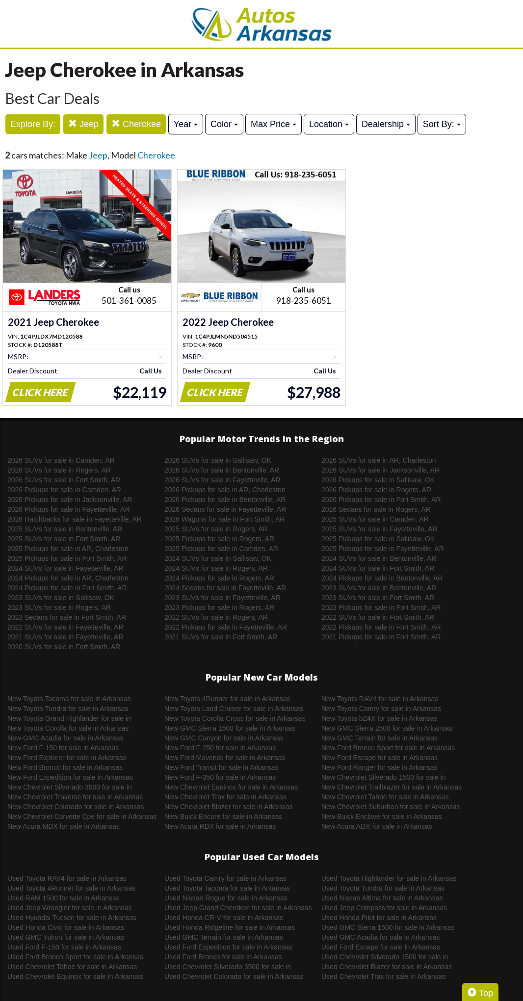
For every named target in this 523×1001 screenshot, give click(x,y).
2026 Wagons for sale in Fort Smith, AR (224, 519)
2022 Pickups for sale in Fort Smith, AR (381, 627)
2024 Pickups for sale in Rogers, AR (219, 578)
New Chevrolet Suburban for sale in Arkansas (390, 807)
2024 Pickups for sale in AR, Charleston (68, 578)
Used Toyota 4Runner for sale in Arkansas (71, 888)
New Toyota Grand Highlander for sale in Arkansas (69, 718)
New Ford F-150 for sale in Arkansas (63, 748)
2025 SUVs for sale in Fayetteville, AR (379, 529)
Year (186, 124)
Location (329, 124)
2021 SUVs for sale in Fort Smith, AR (220, 637)
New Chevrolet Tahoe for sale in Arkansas (385, 797)
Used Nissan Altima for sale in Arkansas (382, 898)
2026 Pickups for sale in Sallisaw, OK (378, 480)
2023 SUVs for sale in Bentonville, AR (378, 588)
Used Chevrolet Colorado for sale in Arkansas (233, 976)
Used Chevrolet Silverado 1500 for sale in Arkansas (384, 957)
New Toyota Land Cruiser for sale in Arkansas (233, 708)
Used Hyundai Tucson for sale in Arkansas (71, 918)
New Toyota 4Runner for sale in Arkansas (227, 699)
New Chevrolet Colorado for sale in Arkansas (75, 807)
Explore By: (32, 124)
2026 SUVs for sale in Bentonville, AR (221, 470)
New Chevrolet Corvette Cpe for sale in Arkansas (82, 816)
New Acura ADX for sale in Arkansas (376, 826)
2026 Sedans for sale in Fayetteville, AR (225, 509)
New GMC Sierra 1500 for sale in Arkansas (229, 728)
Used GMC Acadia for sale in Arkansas (380, 937)
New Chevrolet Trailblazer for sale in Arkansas (391, 787)
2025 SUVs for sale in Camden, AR (375, 519)
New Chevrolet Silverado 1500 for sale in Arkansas (383, 777)
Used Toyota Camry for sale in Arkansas (225, 878)
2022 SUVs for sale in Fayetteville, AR (65, 627)
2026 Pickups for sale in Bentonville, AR (225, 499)
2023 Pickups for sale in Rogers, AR (219, 607)
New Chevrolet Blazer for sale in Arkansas (228, 807)
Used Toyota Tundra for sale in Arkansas (383, 888)
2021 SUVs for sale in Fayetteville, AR (65, 637)
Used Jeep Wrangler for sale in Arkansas (69, 908)
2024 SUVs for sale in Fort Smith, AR (377, 568)
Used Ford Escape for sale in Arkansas (380, 947)
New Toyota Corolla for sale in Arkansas (68, 728)
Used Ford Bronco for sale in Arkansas (223, 957)
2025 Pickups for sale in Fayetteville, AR (382, 549)
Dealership (386, 124)
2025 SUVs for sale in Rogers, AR (216, 529)
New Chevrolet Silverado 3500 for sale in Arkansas (69, 787)
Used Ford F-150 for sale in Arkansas (64, 947)
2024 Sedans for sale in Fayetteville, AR (225, 588)
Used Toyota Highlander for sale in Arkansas (388, 878)
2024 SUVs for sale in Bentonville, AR (378, 558)
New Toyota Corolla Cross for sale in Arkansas (235, 718)
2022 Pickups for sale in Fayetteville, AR (225, 627)
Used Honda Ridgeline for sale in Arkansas (229, 927)
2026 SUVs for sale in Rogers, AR (59, 470)
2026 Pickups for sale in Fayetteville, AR (68, 509)
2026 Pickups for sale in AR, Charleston (225, 490)
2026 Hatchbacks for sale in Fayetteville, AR (74, 519)
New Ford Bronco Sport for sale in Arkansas (388, 748)
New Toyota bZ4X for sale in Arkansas (379, 718)
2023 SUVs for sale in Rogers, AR (59, 607)
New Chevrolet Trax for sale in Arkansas (225, 797)
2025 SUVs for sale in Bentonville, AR (64, 529)
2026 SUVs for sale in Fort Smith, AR (63, 480)
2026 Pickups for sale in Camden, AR (64, 490)
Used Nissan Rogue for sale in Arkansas (226, 898)
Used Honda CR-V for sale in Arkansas (223, 918)
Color (224, 124)
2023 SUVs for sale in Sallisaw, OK (60, 598)
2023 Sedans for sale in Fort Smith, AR (66, 617)
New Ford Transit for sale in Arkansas (221, 767)
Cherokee (136, 124)
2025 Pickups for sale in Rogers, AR (219, 539)
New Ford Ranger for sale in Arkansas (379, 767)
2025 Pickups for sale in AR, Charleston (68, 549)
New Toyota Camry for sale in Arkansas (381, 708)
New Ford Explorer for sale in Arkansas (67, 758)
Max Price (273, 124)
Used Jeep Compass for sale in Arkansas (384, 908)
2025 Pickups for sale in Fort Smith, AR (67, 558)
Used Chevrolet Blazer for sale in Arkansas (386, 967)
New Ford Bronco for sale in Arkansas (65, 767)
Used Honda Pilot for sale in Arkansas (379, 918)
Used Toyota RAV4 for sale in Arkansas (67, 878)
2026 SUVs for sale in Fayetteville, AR (222, 480)
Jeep (83, 124)
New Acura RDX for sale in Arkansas (220, 826)
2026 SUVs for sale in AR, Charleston (378, 460)
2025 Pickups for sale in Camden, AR (221, 549)
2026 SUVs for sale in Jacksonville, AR (380, 470)
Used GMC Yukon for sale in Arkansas (65, 937)
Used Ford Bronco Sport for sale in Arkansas (75, 957)
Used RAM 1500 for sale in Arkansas (63, 898)
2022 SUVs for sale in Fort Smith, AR (377, 617)
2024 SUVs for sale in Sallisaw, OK (217, 558)
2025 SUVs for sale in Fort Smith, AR (63, 539)
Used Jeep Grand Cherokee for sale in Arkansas (238, 908)
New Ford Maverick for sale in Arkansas (225, 758)
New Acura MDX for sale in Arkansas (63, 826)
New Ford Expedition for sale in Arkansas (70, 777)
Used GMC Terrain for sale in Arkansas (223, 937)
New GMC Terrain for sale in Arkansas (379, 738)
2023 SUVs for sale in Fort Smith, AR (377, 598)
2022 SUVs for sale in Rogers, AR (216, 617)
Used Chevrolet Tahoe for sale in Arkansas (72, 967)
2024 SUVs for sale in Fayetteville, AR (65, 568)
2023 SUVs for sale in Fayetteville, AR (222, 598)
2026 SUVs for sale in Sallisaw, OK (217, 460)
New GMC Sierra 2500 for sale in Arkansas (386, 728)
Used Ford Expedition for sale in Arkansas (228, 947)
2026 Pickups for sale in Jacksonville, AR (69, 499)
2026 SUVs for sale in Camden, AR (61, 460)
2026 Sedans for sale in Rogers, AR (376, 509)
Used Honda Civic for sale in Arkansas (65, 927)
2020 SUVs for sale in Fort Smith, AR (63, 647)
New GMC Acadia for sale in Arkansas (65, 738)
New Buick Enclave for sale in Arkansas (381, 816)
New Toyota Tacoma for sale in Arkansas (69, 699)
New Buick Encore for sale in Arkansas (223, 816)
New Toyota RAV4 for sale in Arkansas (379, 699)
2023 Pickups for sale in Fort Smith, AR (381, 607)
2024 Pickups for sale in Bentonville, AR (382, 578)
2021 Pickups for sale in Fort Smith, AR (381, 637)
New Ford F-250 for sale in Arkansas (220, 748)
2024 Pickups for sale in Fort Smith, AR (67, 588)
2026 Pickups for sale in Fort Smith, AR (381, 499)
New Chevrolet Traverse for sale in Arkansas (75, 797)
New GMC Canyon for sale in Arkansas (224, 738)
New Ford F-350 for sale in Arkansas (220, 777)
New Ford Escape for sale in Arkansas (379, 758)
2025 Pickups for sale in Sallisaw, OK (378, 539)
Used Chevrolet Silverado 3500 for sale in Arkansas (227, 967)
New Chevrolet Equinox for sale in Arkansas (231, 787)
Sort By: (442, 124)
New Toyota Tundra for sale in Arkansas (67, 708)
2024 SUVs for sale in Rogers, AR (216, 568)
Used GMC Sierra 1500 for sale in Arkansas (388, 927)
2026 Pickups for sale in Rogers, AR (376, 490)
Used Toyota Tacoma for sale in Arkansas (227, 888)
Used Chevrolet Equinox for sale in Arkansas (75, 976)
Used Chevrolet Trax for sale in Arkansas (383, 976)
